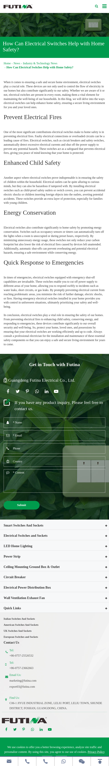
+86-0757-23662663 (24, 668)
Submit (21, 505)
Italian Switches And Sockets (19, 621)
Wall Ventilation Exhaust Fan (24, 598)
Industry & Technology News (40, 63)
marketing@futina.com (25, 680)
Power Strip (12, 556)
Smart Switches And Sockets (23, 525)
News (16, 63)
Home (7, 63)
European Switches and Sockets (21, 639)
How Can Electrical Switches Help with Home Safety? (39, 67)
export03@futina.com (24, 686)
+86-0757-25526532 (24, 655)
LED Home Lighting (18, 546)
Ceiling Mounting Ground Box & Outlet (32, 567)
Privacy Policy (96, 751)
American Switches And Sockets (21, 627)
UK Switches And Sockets (18, 633)
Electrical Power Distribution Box (27, 587)
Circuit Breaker (15, 577)
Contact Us (11, 642)
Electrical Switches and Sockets (25, 535)
